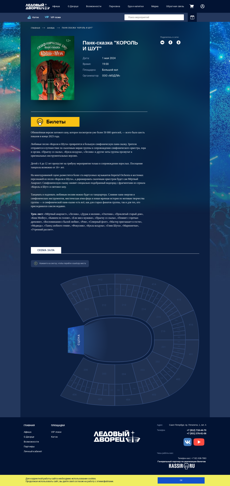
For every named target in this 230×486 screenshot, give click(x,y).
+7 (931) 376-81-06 (196, 433)
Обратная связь (175, 6)
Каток (35, 17)
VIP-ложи (56, 17)
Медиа (154, 6)
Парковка (114, 6)
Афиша (56, 6)
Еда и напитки (136, 6)
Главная (29, 425)
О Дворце (73, 6)
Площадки (58, 425)
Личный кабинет (33, 451)
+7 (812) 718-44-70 (196, 430)
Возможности (93, 6)
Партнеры (29, 446)
